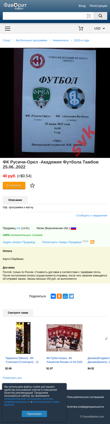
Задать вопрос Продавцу (19, 242)
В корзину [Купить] (14, 185)
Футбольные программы (31, 40)
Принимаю (34, 414)
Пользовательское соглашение (85, 397)
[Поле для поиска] (55, 16)
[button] (106, 51)
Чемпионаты (60, 40)
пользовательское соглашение (22, 398)
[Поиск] (100, 16)
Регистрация (98, 6)
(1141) (25, 228)
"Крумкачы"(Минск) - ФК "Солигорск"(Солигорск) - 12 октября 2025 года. (22, 360)
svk (18, 228)
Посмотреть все (12, 377)
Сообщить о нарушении (91, 215)
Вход (82, 6)
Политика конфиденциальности (85, 406)
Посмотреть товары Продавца (65, 242)
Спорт (7, 40)
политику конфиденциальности (28, 400)
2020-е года (81, 40)
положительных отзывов (22, 235)
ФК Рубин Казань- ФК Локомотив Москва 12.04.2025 (64, 360)
